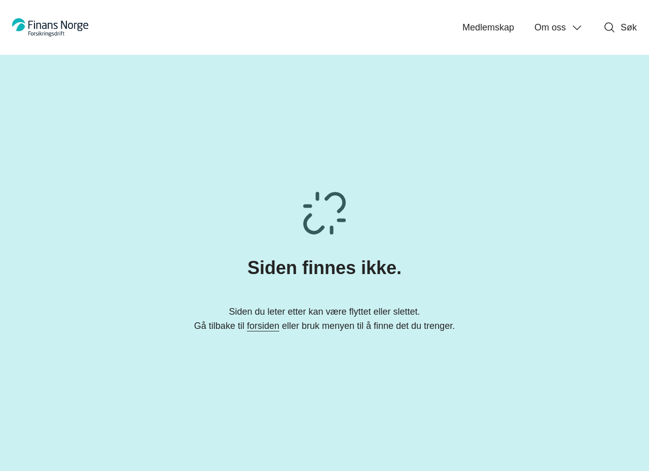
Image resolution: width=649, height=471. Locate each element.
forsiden (263, 326)
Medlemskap (488, 27)
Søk (620, 27)
